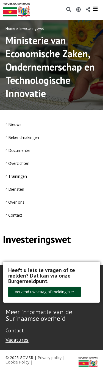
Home (10, 28)
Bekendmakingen (23, 137)
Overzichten (18, 163)
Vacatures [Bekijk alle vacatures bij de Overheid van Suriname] (17, 339)
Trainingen (17, 176)
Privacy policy (50, 357)
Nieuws (14, 124)
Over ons (16, 202)
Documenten (20, 150)
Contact (15, 215)
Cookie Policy (17, 362)
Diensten (16, 189)
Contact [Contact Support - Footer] (14, 330)
